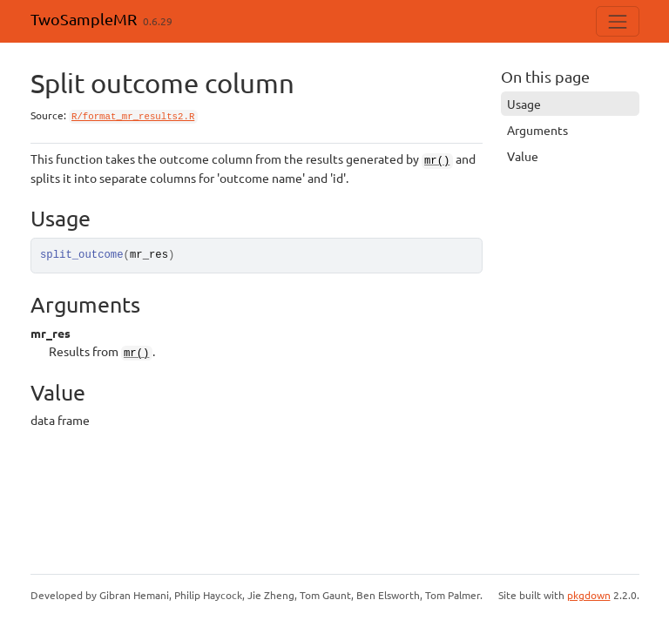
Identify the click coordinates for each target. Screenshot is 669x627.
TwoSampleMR (83, 19)
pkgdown (589, 595)
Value (522, 156)
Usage (524, 103)
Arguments (537, 130)
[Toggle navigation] (617, 21)
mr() (436, 161)
